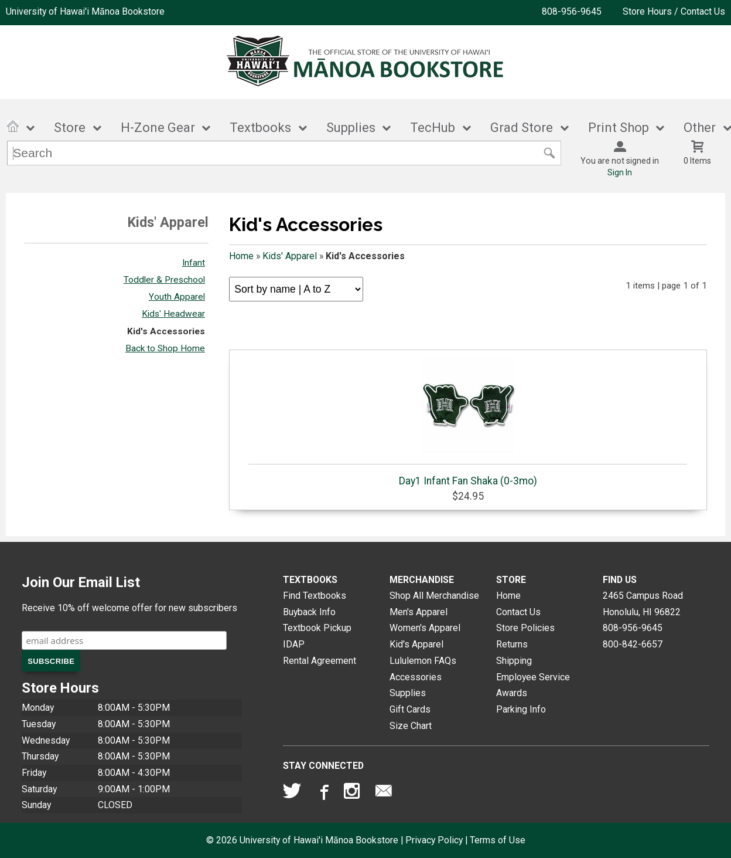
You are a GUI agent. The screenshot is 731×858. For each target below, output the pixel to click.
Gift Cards (410, 709)
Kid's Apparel (416, 644)
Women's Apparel (425, 627)
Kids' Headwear (173, 313)
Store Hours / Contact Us (674, 11)
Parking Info (521, 709)
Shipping (514, 660)
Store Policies (525, 627)
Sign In (619, 172)
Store (70, 127)
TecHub (432, 127)
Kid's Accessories (166, 331)
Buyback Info (309, 612)
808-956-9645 (572, 11)
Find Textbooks (314, 595)
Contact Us (518, 612)
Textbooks (260, 127)
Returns (512, 644)
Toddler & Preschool (164, 279)
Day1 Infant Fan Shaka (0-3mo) (467, 421)
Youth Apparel (177, 296)
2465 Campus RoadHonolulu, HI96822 (643, 604)
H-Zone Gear (158, 127)
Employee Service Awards (533, 685)
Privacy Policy (434, 840)
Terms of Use (497, 840)
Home (241, 256)
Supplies (350, 127)
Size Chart (411, 725)
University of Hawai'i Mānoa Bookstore (85, 11)
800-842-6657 (632, 644)
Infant (193, 262)
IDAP (294, 644)
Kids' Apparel (289, 256)
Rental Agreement (319, 660)
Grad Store (521, 127)
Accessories (416, 677)
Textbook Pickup (317, 627)
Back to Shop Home (165, 348)
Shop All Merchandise (434, 595)
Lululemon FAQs (423, 660)
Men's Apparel (419, 612)
